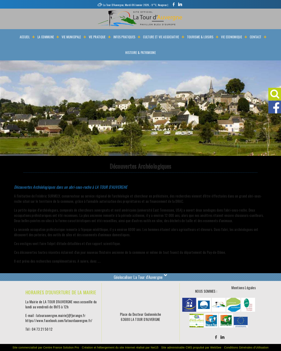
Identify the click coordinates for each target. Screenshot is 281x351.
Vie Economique (231, 37)
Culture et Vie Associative (161, 37)
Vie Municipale (71, 37)
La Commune (45, 37)
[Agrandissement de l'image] (189, 310)
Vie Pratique (97, 37)
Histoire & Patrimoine (140, 52)
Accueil (25, 37)
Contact (255, 37)
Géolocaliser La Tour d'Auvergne (140, 277)
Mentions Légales (243, 287)
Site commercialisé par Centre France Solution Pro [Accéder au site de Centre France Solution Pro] (45, 347)
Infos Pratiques (124, 37)
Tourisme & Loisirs (200, 37)
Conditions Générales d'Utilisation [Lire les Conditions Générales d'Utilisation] (246, 347)
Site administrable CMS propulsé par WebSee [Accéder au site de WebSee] (191, 347)
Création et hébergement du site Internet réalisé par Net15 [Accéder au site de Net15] (120, 347)
